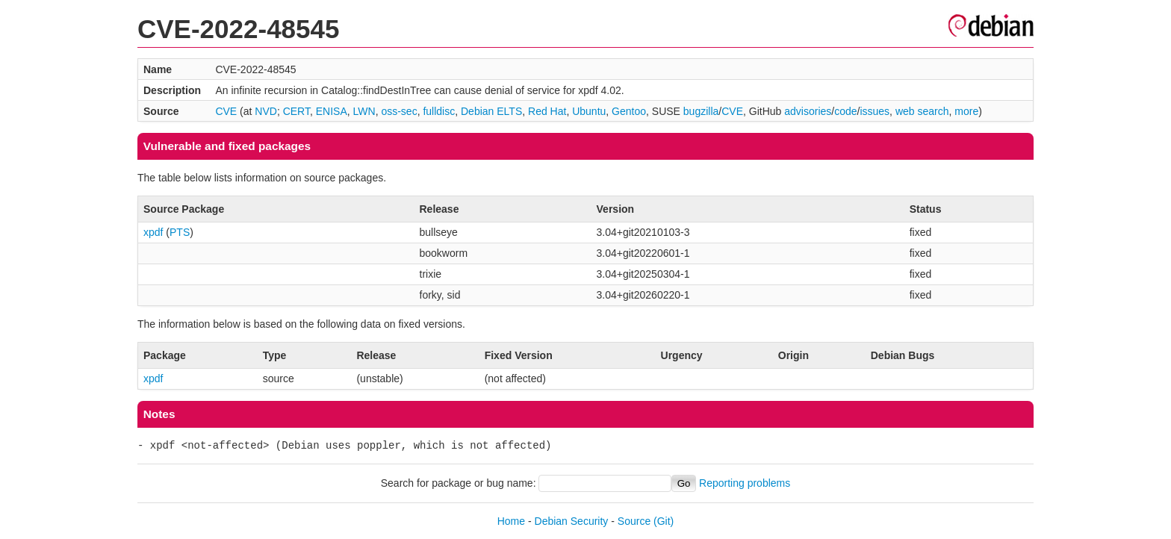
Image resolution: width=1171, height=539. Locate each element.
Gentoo (629, 111)
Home (511, 521)
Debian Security (572, 521)
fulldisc (439, 111)
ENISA (331, 111)
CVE (226, 111)
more (966, 111)
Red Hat (547, 111)
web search (922, 111)
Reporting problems (744, 483)
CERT (296, 111)
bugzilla (700, 111)
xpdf (153, 232)
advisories (807, 111)
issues (874, 111)
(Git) (663, 521)
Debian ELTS (491, 111)
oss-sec (399, 111)
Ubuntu (589, 111)
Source (634, 521)
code (845, 111)
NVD (266, 111)
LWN (364, 111)
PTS (180, 232)
